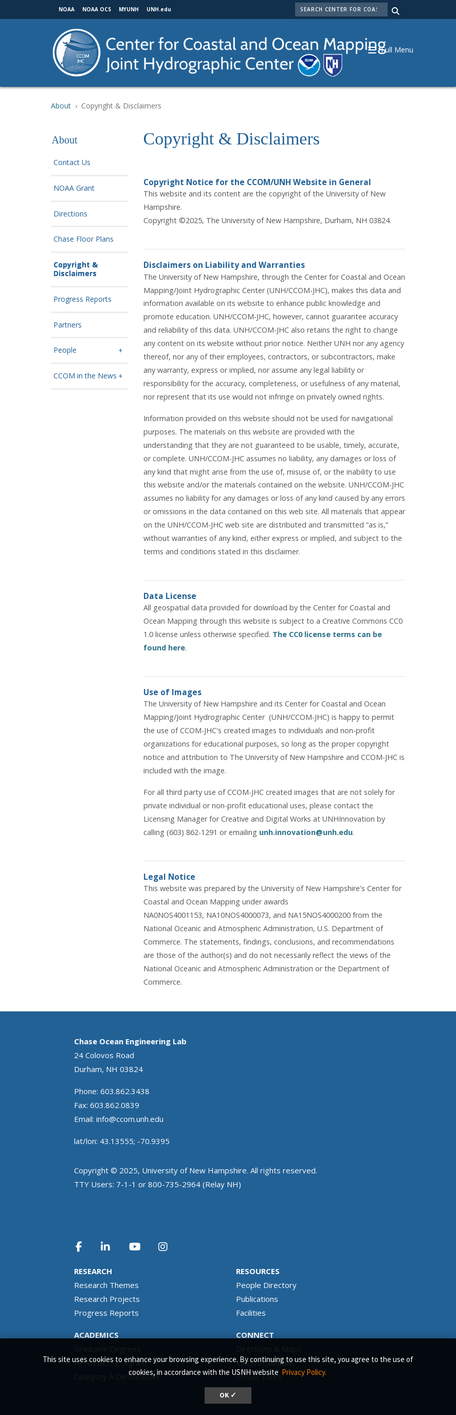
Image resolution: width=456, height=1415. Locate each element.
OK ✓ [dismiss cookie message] (228, 1395)
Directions (70, 214)
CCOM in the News (85, 376)
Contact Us (71, 162)
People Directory (266, 1285)
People (65, 350)
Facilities (251, 1313)
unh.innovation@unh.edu (306, 832)
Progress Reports (82, 299)
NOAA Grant (74, 188)
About (61, 106)
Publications (257, 1299)
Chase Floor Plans (83, 239)
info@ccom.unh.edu (129, 1119)
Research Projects (107, 1299)
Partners (67, 325)
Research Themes (106, 1285)
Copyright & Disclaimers (75, 269)
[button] (396, 48)
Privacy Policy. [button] (304, 1372)
